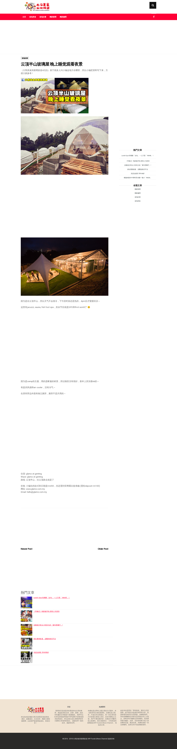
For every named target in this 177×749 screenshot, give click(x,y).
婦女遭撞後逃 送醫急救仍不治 (45, 639)
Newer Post (26, 548)
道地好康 (42, 17)
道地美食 (32, 17)
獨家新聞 (53, 17)
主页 (24, 17)
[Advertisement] (88, 37)
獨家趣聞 (63, 17)
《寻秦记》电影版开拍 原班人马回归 (46, 611)
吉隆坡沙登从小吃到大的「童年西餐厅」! (48, 625)
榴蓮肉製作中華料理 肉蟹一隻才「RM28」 (137, 178)
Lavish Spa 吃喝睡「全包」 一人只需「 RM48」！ (52, 598)
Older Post (103, 548)
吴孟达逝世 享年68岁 (41, 652)
